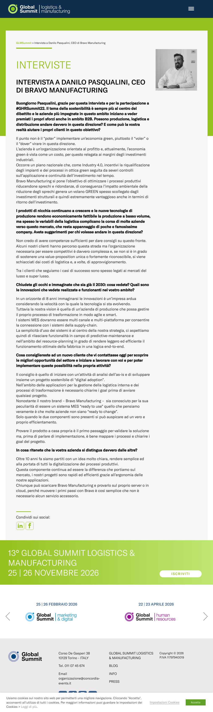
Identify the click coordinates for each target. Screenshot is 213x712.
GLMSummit (24, 42)
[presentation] (8, 617)
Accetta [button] (195, 702)
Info (113, 674)
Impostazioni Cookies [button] (164, 702)
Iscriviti (180, 574)
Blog (113, 666)
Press (114, 682)
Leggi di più (29, 706)
